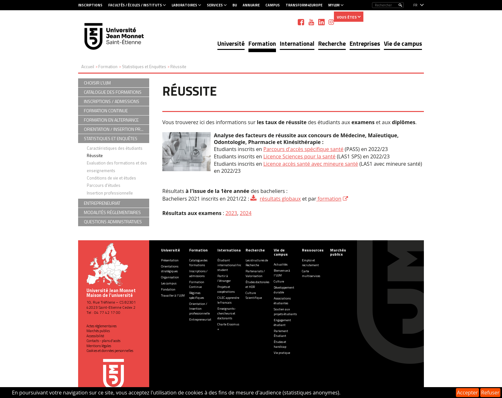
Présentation (170, 260)
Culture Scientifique (254, 295)
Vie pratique (282, 352)
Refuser (490, 392)
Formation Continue (196, 284)
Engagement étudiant (282, 322)
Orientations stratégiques (169, 269)
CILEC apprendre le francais (228, 300)
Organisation (170, 277)
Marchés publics (98, 330)
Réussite (95, 155)
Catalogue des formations (198, 262)
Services (215, 5)
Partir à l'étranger (224, 278)
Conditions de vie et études (111, 178)
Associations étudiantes (282, 301)
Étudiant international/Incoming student (233, 265)
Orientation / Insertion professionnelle (199, 308)
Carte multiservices (311, 273)
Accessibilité (95, 335)
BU (234, 5)
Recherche (332, 43)
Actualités (280, 264)
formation (329, 198)
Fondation (168, 289)
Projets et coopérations (226, 289)
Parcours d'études (103, 185)
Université (231, 43)
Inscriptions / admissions (198, 273)
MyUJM (334, 5)
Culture (279, 281)
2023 (231, 213)
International (297, 43)
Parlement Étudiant (281, 333)
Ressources (313, 250)
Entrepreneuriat (200, 319)
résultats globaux (280, 198)
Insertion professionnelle (110, 193)
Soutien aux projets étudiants (285, 311)
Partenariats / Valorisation (255, 273)
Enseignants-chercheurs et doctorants (226, 313)
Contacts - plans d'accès (103, 340)
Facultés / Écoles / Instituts (135, 5)
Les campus (168, 283)
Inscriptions (90, 5)
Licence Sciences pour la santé (299, 156)
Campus (272, 5)
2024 (246, 213)
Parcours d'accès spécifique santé (303, 149)
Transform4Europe (304, 5)
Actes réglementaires (101, 326)
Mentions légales (98, 345)
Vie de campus (403, 43)
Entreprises (365, 43)
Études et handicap (280, 344)
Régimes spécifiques (196, 295)
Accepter (467, 392)
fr (415, 5)
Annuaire (251, 5)
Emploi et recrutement (310, 262)
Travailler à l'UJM (173, 295)
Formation (262, 43)
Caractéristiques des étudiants (114, 148)
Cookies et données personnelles (109, 350)
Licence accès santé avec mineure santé (310, 163)
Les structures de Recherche (257, 262)
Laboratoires (184, 5)
